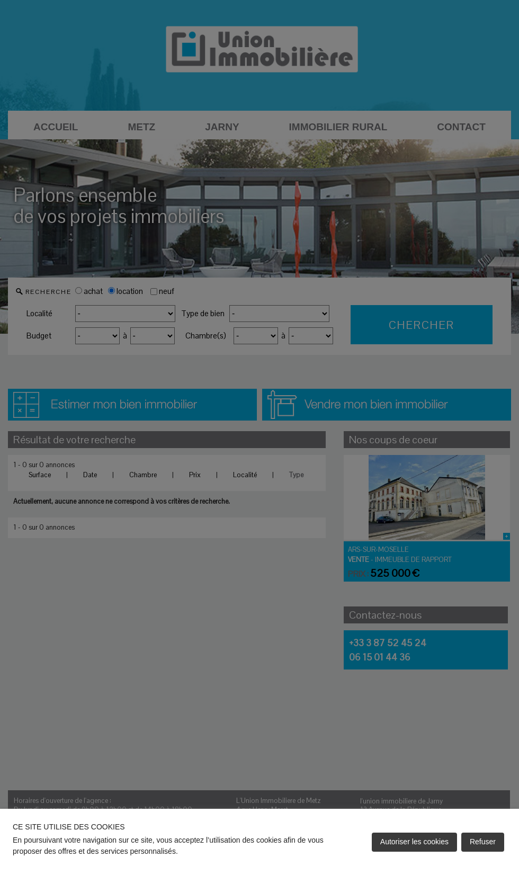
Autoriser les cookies (414, 841)
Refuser (483, 841)
